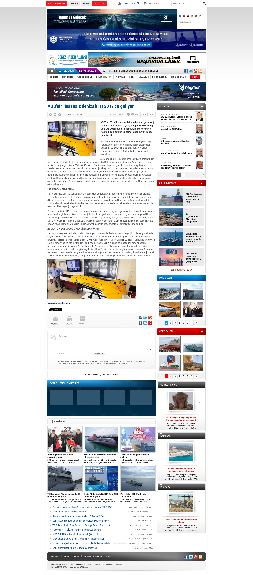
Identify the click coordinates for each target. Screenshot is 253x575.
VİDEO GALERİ (166, 331)
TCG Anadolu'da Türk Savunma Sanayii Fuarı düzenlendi (81, 525)
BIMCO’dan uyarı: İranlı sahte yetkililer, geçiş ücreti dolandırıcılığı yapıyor (193, 257)
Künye (66, 556)
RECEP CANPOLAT (177, 117)
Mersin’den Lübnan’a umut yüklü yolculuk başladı (133, 71)
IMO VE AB (165, 487)
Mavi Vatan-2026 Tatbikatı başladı (69, 511)
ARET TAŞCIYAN (177, 127)
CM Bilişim (84, 567)
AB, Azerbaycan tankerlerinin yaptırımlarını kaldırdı (194, 198)
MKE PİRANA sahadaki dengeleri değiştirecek (75, 534)
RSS (108, 556)
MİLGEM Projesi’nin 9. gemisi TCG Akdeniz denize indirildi (81, 543)
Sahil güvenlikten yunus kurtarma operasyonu (75, 548)
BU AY (189, 270)
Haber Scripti (74, 567)
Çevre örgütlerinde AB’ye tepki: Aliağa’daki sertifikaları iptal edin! (194, 218)
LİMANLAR (165, 436)
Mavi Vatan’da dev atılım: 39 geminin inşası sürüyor (78, 539)
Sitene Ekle (73, 3)
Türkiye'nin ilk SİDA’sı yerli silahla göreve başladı (76, 529)
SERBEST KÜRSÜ (168, 385)
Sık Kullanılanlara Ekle (93, 556)
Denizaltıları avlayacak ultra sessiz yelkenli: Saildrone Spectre (193, 238)
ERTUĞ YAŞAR (177, 165)
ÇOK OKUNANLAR (167, 183)
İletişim (76, 556)
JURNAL (177, 141)
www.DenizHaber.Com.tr (60, 303)
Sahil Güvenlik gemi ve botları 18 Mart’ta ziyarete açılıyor (80, 520)
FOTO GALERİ (165, 278)
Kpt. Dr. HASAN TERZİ (177, 152)
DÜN (173, 270)
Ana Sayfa (55, 556)
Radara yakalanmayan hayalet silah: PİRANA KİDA (78, 516)
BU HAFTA (181, 270)
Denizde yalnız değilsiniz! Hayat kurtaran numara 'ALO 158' (82, 507)
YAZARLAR (164, 106)
